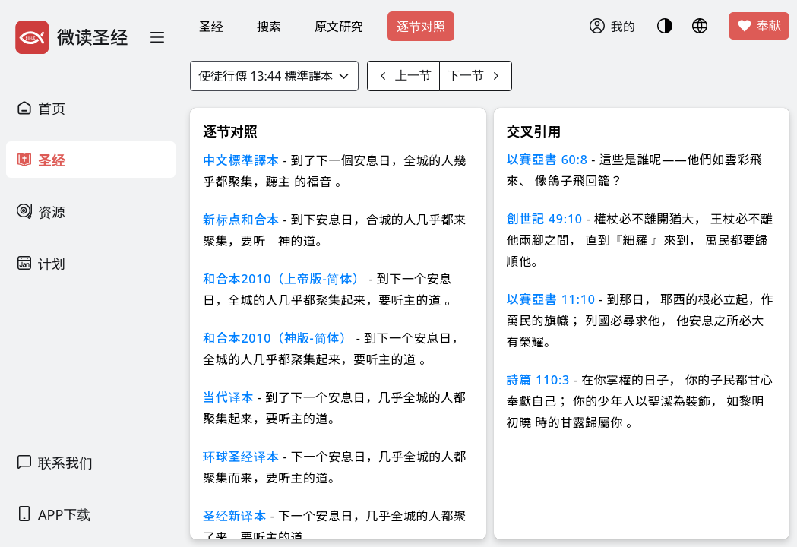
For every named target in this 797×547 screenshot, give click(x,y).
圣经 (211, 26)
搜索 (269, 26)
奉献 (759, 25)
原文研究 (339, 26)
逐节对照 (421, 26)
